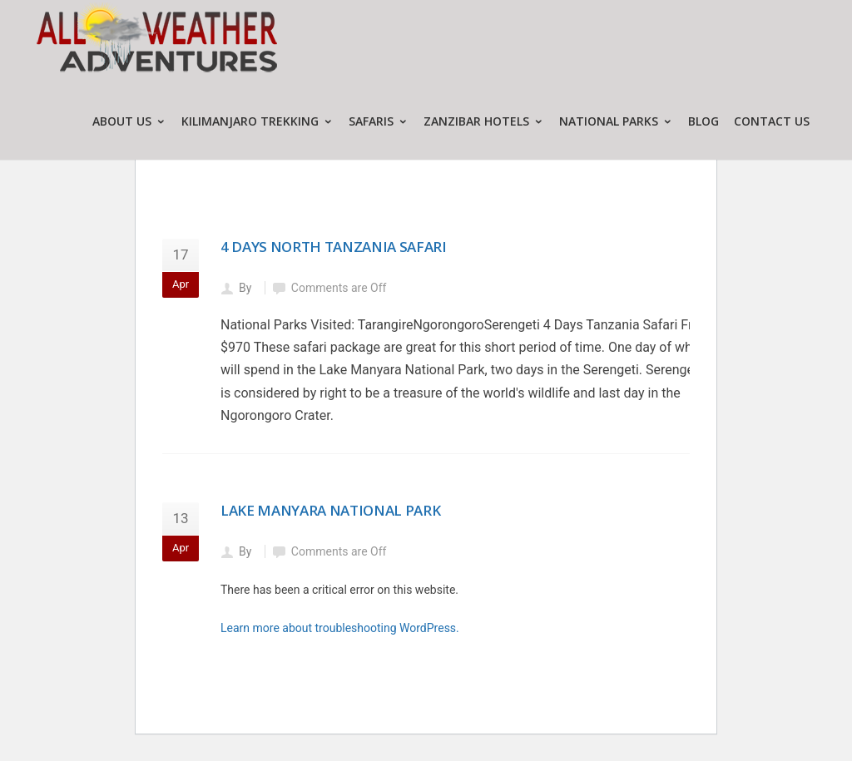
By (247, 287)
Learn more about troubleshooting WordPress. (339, 628)
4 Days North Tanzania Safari (333, 246)
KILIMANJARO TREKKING (257, 121)
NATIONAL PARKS (616, 121)
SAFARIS (379, 121)
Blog (703, 121)
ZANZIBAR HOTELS (484, 121)
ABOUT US (129, 121)
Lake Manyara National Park (330, 510)
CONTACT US (772, 121)
